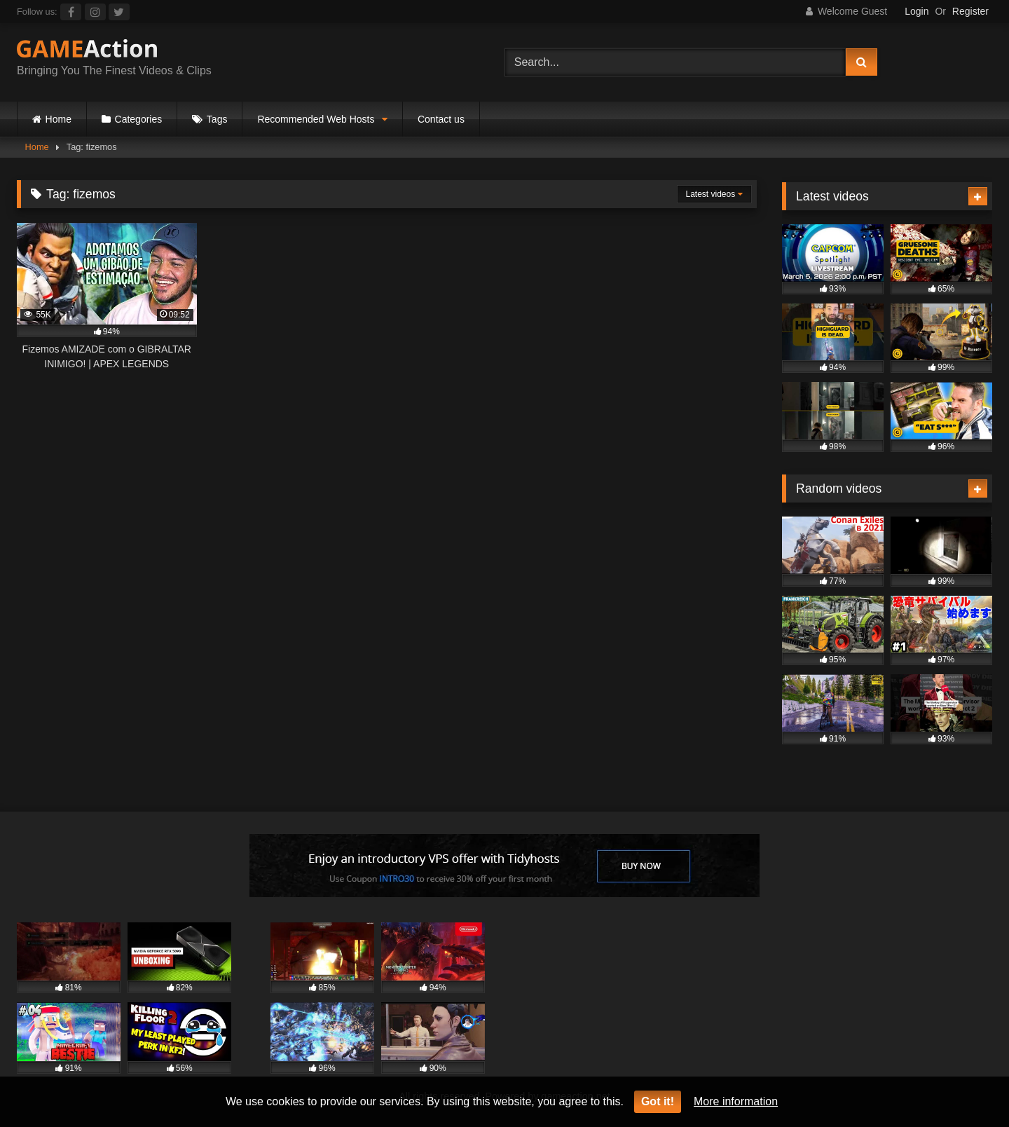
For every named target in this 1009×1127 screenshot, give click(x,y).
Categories (139, 119)
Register (970, 11)
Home (58, 119)
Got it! (657, 1101)
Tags (217, 119)
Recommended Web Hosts (315, 119)
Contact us (441, 119)
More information (736, 1101)
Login (916, 11)
